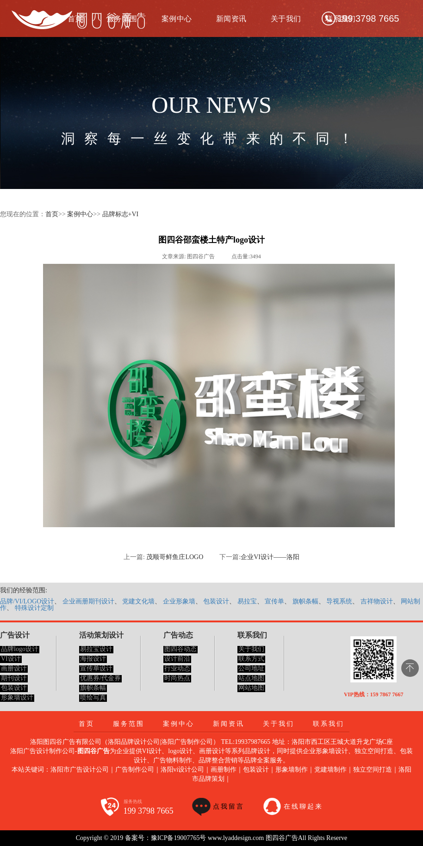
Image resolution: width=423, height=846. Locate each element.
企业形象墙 (179, 601)
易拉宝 (247, 601)
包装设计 (216, 601)
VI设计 (11, 658)
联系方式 (251, 658)
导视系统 (339, 601)
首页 (51, 214)
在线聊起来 (303, 806)
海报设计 (93, 658)
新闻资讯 (231, 19)
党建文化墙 (138, 601)
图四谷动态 (180, 648)
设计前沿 (177, 658)
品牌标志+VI (120, 214)
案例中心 (177, 19)
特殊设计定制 (34, 607)
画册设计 (14, 668)
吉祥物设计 (377, 601)
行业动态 (177, 668)
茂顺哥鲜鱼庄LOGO (174, 557)
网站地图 (251, 687)
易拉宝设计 (96, 648)
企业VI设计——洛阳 (270, 557)
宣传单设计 (96, 668)
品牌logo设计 (19, 648)
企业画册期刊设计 (88, 601)
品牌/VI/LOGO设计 (27, 601)
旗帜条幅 (305, 601)
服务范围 (128, 723)
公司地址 (251, 668)
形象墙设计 (17, 697)
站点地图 (251, 678)
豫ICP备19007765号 (178, 837)
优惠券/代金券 (100, 678)
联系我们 (328, 723)
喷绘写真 (93, 697)
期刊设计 (14, 678)
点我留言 (228, 806)
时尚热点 (177, 678)
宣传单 (274, 601)
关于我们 (286, 19)
